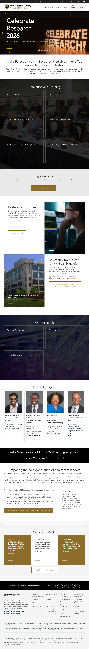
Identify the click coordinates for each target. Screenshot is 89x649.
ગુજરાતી (32, 628)
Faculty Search (49, 7)
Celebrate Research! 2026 (20, 28)
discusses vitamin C (53, 433)
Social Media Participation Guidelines (78, 601)
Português (65, 628)
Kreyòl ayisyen (38, 628)
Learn (41, 458)
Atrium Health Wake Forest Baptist (41, 1)
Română (71, 628)
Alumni (65, 7)
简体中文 (19, 628)
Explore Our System (76, 1)
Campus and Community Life (76, 14)
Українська (42, 629)
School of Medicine (61, 1)
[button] (39, 50)
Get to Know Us (17, 233)
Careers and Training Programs (37, 595)
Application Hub (65, 616)
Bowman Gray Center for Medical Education (20, 300)
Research (44, 14)
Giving (73, 6)
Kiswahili (81, 628)
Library (58, 7)
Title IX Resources (65, 610)
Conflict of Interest (77, 607)
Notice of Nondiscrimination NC (14, 611)
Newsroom (35, 599)
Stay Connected (37, 606)
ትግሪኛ (36, 629)
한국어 (51, 628)
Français (27, 628)
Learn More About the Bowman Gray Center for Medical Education (65, 285)
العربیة (11, 628)
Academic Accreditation (64, 595)
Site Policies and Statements (79, 595)
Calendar (34, 603)
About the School (9, 14)
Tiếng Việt (51, 629)
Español (7, 628)
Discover (56, 458)
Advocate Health (37, 610)
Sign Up (44, 188)
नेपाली (61, 628)
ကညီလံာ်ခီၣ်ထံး (46, 628)
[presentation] (2, 33)
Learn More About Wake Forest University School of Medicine (28, 510)
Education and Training (28, 14)
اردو (47, 629)
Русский (76, 628)
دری (24, 628)
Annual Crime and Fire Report (65, 605)
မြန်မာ (15, 628)
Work (29, 458)
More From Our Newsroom (44, 570)
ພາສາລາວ (56, 628)
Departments (57, 14)
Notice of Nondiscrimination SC (13, 613)
